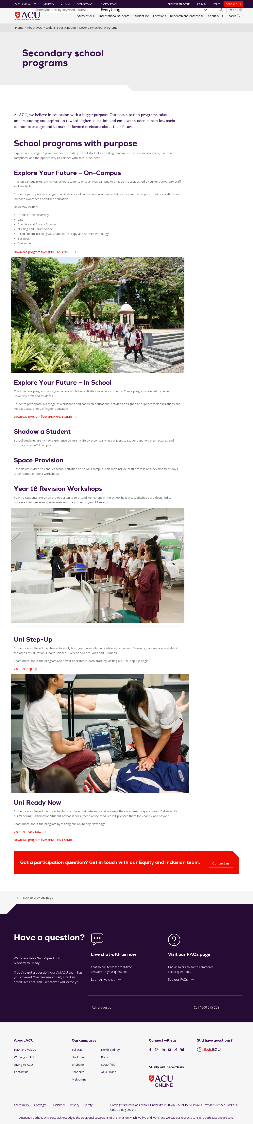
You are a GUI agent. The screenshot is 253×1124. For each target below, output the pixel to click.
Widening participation (61, 28)
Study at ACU (86, 16)
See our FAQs (178, 980)
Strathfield (108, 1065)
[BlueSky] (182, 1050)
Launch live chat (103, 980)
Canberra (78, 1073)
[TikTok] (176, 1050)
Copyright (40, 1106)
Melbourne (79, 1080)
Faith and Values (25, 4)
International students (114, 16)
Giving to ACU (85, 4)
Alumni (65, 4)
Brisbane (78, 1065)
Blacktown (79, 1058)
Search (233, 16)
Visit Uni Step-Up (25, 669)
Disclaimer (58, 1106)
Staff (216, 4)
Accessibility (21, 1106)
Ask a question (102, 1008)
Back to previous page (38, 898)
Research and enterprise (187, 16)
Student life (141, 16)
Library (201, 4)
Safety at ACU (109, 4)
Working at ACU (24, 1058)
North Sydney (110, 1050)
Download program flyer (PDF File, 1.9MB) (43, 253)
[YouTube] (169, 1050)
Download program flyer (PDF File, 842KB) (43, 417)
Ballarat (77, 1050)
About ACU (215, 16)
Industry (48, 4)
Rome (105, 1058)
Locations (159, 16)
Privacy (74, 1106)
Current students (178, 4)
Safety (88, 1106)
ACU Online (108, 1073)
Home (19, 28)
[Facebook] (150, 1050)
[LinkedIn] (163, 1050)
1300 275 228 (209, 1008)
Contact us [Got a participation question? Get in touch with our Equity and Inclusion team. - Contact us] (220, 864)
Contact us (233, 4)
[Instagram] (156, 1050)
